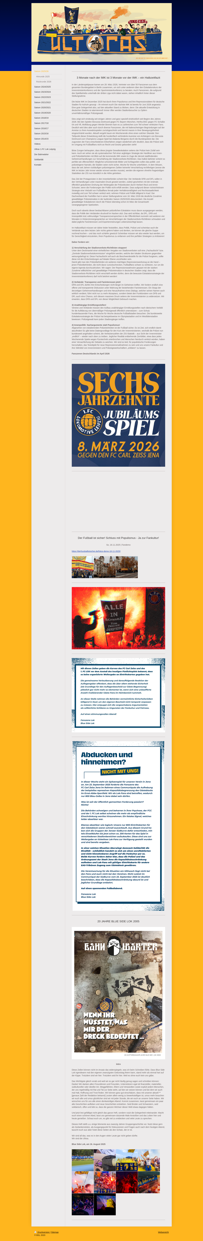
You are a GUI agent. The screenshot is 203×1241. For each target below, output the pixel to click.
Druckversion (42, 1232)
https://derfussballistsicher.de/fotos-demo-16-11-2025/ (96, 551)
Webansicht (163, 1232)
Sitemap (55, 1232)
